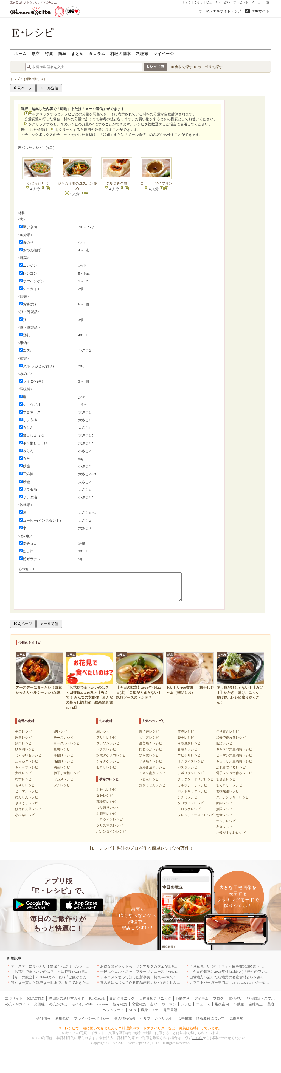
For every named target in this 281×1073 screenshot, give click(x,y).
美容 (270, 1004)
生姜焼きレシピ (150, 743)
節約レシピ (224, 803)
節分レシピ (104, 795)
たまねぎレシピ (26, 761)
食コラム (97, 53)
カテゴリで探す (210, 67)
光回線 (39, 1004)
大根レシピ (23, 773)
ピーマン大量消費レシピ (234, 755)
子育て (186, 2)
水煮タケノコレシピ (111, 755)
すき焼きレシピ (150, 761)
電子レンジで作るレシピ (234, 773)
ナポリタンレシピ (191, 773)
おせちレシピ (106, 789)
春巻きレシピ (187, 749)
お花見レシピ (106, 814)
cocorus (102, 1004)
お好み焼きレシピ (152, 767)
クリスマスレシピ (109, 825)
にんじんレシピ (26, 797)
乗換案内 (222, 1004)
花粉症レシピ (106, 802)
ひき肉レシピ (25, 749)
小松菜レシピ (25, 815)
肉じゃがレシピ (150, 749)
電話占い (235, 998)
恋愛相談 (139, 1004)
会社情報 (43, 1018)
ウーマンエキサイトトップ (219, 11)
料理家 (142, 53)
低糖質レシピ (226, 779)
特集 (49, 53)
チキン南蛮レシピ (152, 773)
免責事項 (236, 1018)
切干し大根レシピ (67, 773)
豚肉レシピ (23, 737)
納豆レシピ (62, 767)
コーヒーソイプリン (158, 183)
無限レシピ (224, 809)
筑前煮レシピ (149, 755)
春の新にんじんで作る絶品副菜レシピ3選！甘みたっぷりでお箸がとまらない (161, 982)
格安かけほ (58, 1004)
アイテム (201, 998)
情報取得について (210, 1018)
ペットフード (113, 1010)
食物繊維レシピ (227, 791)
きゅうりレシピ (26, 803)
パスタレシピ (187, 767)
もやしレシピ (25, 785)
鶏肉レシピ (23, 743)
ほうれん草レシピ (28, 809)
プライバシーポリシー (92, 1018)
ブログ (218, 998)
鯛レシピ (102, 731)
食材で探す (184, 67)
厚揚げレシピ (63, 755)
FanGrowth (97, 998)
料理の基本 (120, 53)
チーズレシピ (63, 737)
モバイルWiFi (82, 1004)
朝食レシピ (224, 815)
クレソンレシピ (107, 743)
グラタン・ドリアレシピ (196, 779)
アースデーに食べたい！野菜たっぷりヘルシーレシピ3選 (56, 966)
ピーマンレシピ (26, 791)
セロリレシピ (106, 767)
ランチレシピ (226, 821)
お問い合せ (164, 1018)
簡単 (62, 53)
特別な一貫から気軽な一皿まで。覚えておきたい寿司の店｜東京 (62, 982)
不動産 (238, 1004)
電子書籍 (170, 1010)
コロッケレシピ (189, 809)
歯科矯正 (255, 1004)
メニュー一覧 (260, 2)
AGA (132, 1010)
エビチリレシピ (189, 755)
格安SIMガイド (17, 1004)
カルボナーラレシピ (192, 785)
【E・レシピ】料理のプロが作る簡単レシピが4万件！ (140, 848)
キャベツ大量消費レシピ (234, 749)
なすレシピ (23, 779)
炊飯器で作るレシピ (231, 767)
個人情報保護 (125, 1018)
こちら (197, 1038)
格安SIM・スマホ (261, 998)
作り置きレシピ (227, 731)
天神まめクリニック (155, 998)
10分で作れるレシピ (231, 737)
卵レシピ (60, 731)
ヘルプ (145, 1018)
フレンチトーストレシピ (196, 815)
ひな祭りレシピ (107, 808)
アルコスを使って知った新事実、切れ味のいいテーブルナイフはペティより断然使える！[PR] (175, 977)
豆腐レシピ (62, 749)
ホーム (20, 53)
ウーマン (169, 1004)
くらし (198, 2)
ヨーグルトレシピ (67, 743)
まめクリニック (121, 998)
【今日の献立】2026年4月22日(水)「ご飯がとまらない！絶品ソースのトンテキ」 (75, 977)
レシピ (186, 1004)
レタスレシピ (106, 749)
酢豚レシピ (186, 731)
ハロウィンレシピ (109, 819)
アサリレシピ (106, 737)
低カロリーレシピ (229, 785)
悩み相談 (120, 1004)
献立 (36, 53)
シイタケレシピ (107, 761)
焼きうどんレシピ (152, 785)
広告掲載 (185, 1018)
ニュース (203, 1004)
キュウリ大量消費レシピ (234, 761)
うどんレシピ (149, 779)
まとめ (77, 53)
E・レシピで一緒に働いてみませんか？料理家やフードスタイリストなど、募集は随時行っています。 (140, 1028)
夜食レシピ (224, 827)
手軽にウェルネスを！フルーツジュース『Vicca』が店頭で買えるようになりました (166, 971)
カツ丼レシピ (149, 737)
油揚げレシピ (63, 761)
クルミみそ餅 (116, 183)
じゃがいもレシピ (28, 755)
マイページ (163, 53)
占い (227, 2)
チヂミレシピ (187, 797)
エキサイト (260, 11)
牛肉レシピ (23, 731)
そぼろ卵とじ (37, 183)
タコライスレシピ (191, 803)
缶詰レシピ (224, 743)
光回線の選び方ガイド (67, 998)
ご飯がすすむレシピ (231, 833)
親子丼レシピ (149, 731)
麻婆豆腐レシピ (189, 743)
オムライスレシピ (191, 761)
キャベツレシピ (26, 767)
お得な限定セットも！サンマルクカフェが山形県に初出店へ (148, 966)
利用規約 (62, 1018)
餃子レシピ (186, 737)
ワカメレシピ (63, 779)
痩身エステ (150, 1010)
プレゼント (240, 2)
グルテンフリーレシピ (232, 797)
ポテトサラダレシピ (192, 791)
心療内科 (183, 998)
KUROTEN (35, 998)
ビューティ (213, 2)
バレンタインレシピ (111, 831)
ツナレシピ (62, 785)
